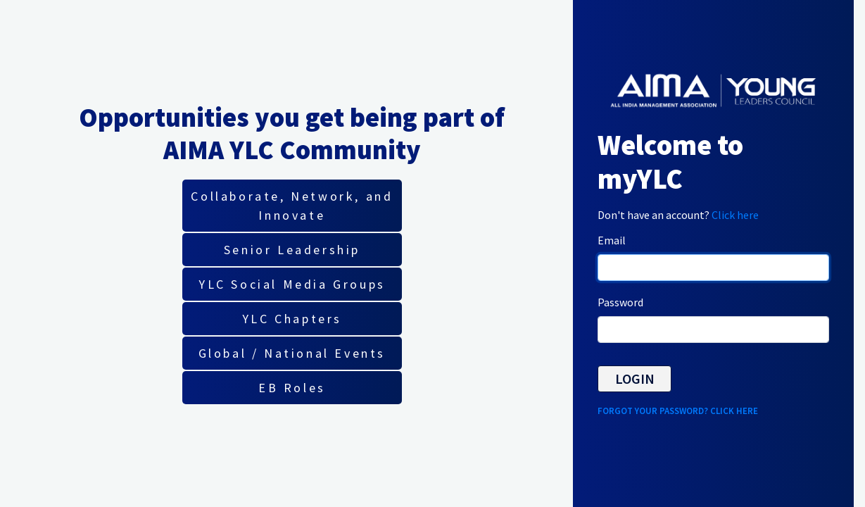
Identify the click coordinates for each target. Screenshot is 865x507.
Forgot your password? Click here (678, 411)
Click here (735, 215)
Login (635, 378)
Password (620, 302)
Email (612, 240)
